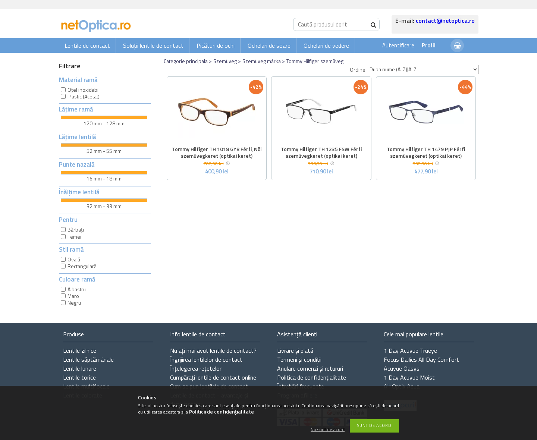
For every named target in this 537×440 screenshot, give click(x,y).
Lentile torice (79, 377)
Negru (74, 303)
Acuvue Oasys (402, 368)
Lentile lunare (79, 368)
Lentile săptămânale (88, 359)
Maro (73, 296)
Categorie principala (186, 61)
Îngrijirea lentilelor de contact (206, 359)
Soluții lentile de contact (153, 45)
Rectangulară (82, 266)
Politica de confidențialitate (311, 377)
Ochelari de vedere (326, 45)
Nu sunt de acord (328, 430)
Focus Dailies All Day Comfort (421, 359)
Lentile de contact (87, 45)
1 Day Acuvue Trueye (410, 350)
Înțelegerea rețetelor (196, 368)
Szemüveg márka (261, 61)
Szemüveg (225, 61)
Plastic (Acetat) (83, 96)
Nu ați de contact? (213, 350)
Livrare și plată (295, 350)
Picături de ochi (216, 45)
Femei (74, 237)
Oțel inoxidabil (83, 90)
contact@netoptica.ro (445, 20)
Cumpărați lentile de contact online (213, 377)
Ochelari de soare (269, 45)
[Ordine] (423, 69)
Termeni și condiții (299, 359)
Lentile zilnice (79, 350)
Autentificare (398, 45)
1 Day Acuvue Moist (409, 377)
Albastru (76, 289)
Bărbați (75, 229)
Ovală (73, 259)
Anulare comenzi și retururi (310, 368)
